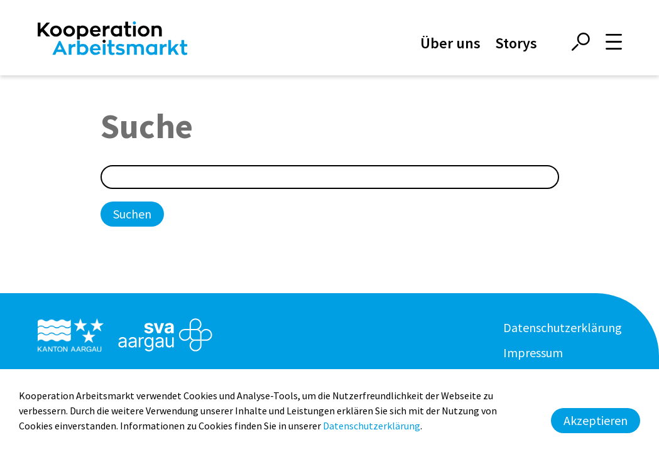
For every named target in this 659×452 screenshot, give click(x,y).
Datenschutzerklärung (562, 327)
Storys (516, 43)
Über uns (450, 43)
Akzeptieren (596, 420)
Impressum (533, 352)
